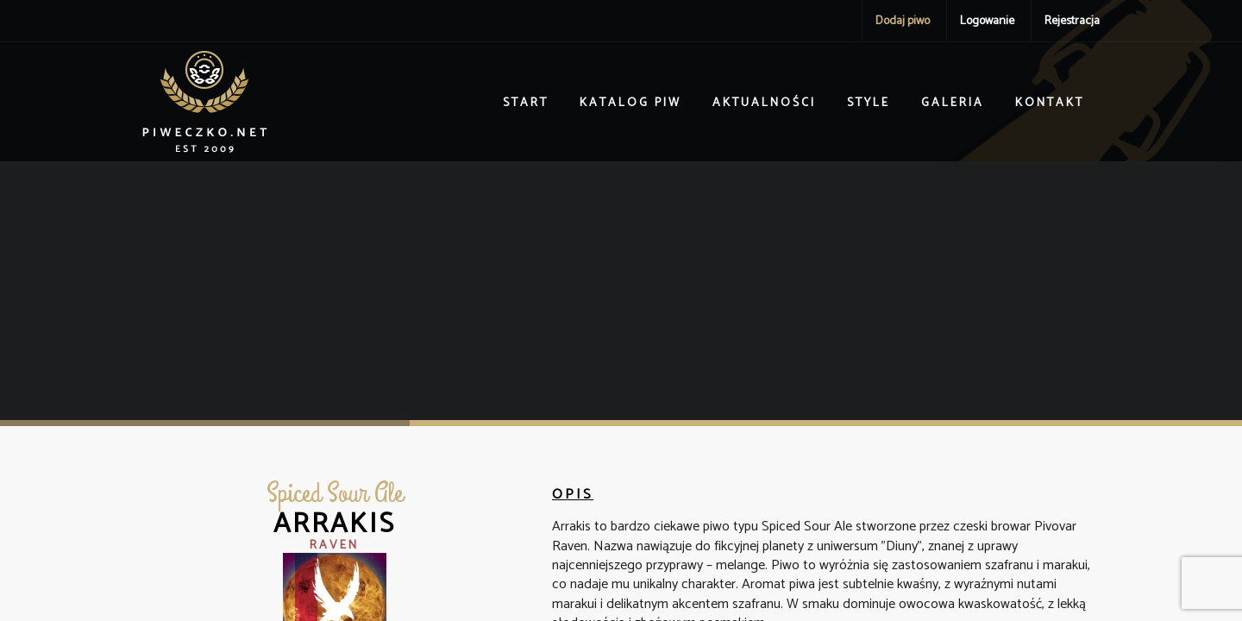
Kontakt (1049, 103)
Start (526, 103)
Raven (334, 545)
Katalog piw (630, 103)
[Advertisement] (621, 290)
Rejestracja (1072, 21)
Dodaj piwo (902, 21)
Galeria (952, 103)
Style (868, 103)
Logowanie (987, 21)
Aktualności (764, 103)
